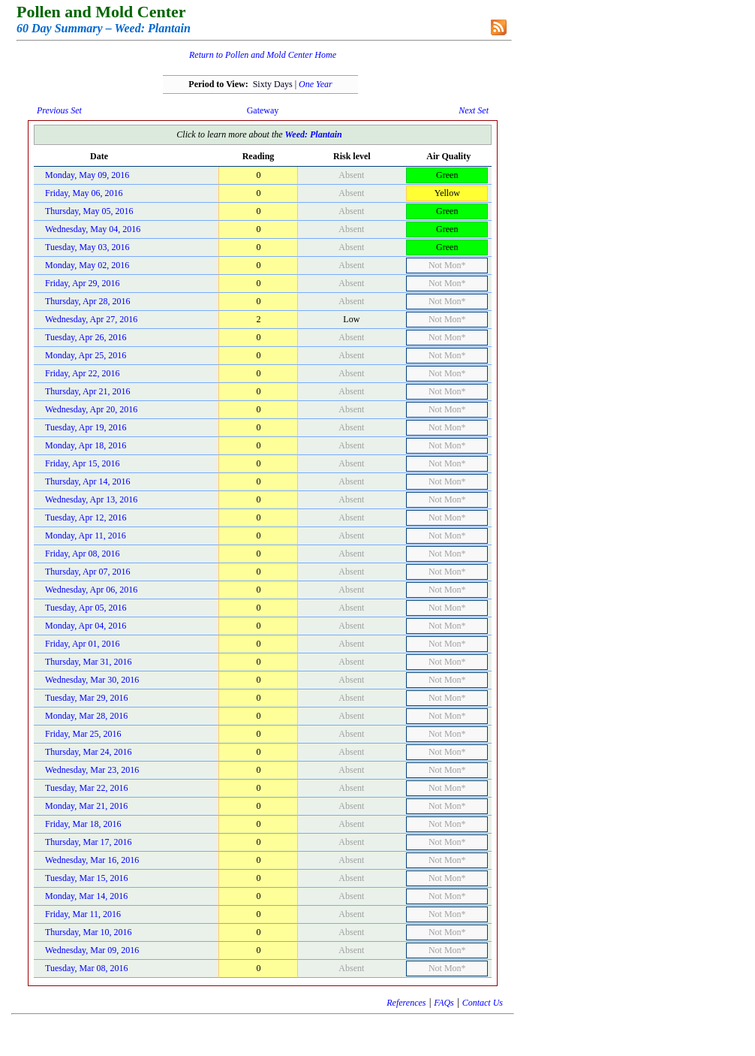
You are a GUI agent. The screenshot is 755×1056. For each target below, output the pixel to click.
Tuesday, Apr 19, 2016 (85, 427)
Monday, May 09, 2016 (87, 175)
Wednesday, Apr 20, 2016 (91, 409)
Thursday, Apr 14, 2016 (88, 481)
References (406, 1002)
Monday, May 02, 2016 (87, 265)
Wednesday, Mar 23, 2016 (92, 770)
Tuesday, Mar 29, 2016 (86, 697)
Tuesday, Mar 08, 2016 (86, 968)
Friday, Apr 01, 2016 (82, 643)
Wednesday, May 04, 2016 (92, 229)
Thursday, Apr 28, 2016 (88, 301)
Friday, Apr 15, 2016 (82, 463)
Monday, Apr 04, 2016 (85, 625)
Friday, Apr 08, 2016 (82, 553)
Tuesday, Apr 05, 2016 (85, 607)
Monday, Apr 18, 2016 (85, 445)
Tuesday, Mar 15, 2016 (86, 878)
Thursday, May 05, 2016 (89, 211)
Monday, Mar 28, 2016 (86, 716)
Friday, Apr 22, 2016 (82, 373)
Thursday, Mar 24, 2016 (88, 752)
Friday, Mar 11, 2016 (83, 914)
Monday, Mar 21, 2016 (86, 806)
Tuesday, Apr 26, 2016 (85, 337)
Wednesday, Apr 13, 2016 (91, 499)
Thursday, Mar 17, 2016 (88, 842)
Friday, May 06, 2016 (84, 193)
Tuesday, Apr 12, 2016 (85, 517)
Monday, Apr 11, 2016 (85, 535)
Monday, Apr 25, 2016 (85, 355)
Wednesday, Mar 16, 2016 (92, 860)
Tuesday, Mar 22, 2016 (86, 788)
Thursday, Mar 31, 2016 (88, 661)
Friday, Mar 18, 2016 (83, 824)
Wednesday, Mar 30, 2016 (92, 679)
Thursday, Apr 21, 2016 (88, 391)
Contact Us (482, 1002)
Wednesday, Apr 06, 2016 (91, 589)
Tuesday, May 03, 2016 (87, 247)
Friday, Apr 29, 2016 (82, 283)
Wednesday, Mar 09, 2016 (92, 950)
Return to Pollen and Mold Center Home (262, 55)
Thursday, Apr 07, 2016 (88, 571)
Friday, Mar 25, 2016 (83, 734)
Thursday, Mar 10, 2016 (88, 932)
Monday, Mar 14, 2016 (86, 896)
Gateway (263, 110)
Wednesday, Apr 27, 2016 (91, 319)
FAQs (443, 1002)
